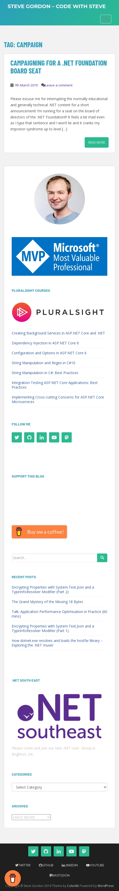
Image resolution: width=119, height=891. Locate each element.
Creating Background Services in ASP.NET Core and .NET (58, 333)
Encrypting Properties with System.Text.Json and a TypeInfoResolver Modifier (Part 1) (53, 628)
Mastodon (61, 875)
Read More (96, 142)
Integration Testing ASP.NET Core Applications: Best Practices (55, 385)
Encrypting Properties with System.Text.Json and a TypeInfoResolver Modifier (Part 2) (53, 589)
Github (47, 865)
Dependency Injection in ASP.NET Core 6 (45, 343)
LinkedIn (71, 865)
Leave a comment (58, 85)
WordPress (106, 886)
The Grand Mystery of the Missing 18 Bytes (47, 601)
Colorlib (73, 886)
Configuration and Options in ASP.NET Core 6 (49, 352)
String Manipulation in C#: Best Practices (45, 372)
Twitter (24, 865)
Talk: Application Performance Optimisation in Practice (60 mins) (59, 614)
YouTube (97, 865)
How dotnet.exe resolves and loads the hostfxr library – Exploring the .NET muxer (57, 643)
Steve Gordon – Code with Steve (57, 6)
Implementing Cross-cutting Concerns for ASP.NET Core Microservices (58, 399)
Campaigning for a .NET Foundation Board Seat (58, 66)
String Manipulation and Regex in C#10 (43, 362)
